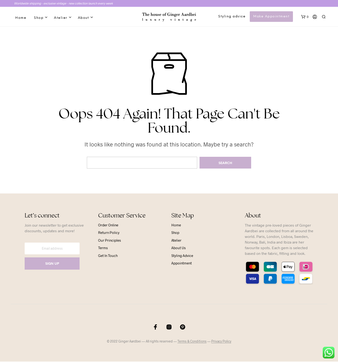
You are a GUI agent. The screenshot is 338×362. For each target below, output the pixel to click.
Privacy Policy (221, 342)
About (83, 18)
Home (20, 18)
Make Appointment (272, 17)
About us (178, 248)
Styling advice (232, 17)
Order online (108, 225)
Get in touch (108, 256)
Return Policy (108, 233)
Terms (103, 248)
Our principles (109, 241)
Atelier (60, 18)
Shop (38, 18)
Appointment (181, 264)
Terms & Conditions (192, 342)
